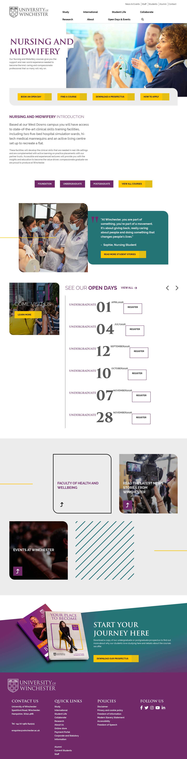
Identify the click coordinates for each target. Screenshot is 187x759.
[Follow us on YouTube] (158, 700)
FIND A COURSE (68, 89)
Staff (144, 4)
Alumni (162, 4)
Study (60, 12)
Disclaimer (102, 699)
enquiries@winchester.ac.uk (26, 723)
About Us (59, 717)
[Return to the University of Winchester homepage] (93, 678)
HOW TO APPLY (151, 89)
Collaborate (110, 12)
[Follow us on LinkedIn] (164, 700)
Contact (172, 4)
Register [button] (133, 300)
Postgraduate (102, 176)
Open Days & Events (157, 12)
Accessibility (103, 714)
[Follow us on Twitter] (147, 700)
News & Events (132, 4)
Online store (61, 721)
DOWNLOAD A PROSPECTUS (110, 89)
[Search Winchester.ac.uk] (174, 12)
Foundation (45, 176)
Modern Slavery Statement (110, 710)
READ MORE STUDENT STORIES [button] (120, 247)
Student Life (93, 12)
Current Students (63, 743)
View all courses (132, 176)
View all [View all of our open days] (129, 280)
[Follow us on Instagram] (152, 700)
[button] (116, 651)
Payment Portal (62, 724)
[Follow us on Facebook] (142, 700)
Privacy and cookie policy (110, 703)
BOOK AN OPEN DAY (31, 89)
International (75, 12)
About (139, 12)
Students (153, 4)
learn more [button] (24, 307)
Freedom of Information (109, 706)
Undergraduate (72, 176)
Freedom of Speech (107, 717)
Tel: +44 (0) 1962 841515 (23, 716)
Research (126, 12)
